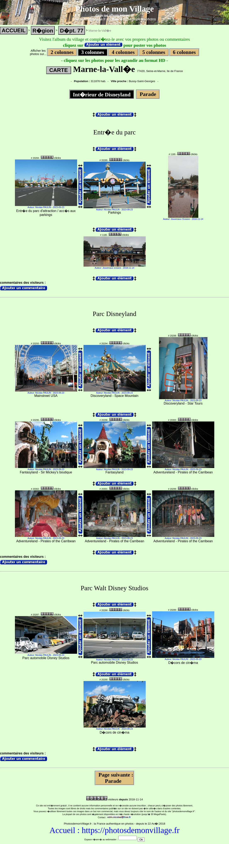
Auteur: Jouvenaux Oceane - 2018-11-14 (183, 219)
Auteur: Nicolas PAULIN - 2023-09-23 (46, 207)
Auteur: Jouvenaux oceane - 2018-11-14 (114, 268)
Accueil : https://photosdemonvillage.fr (115, 830)
